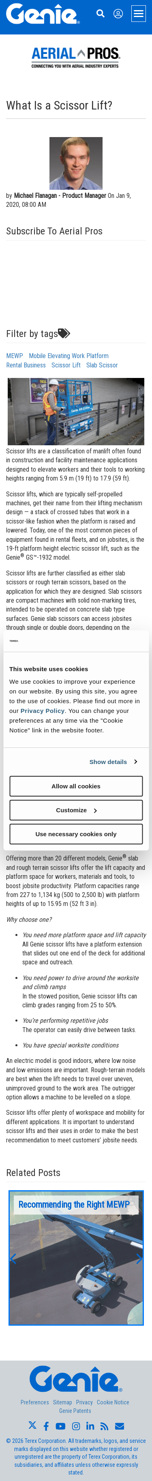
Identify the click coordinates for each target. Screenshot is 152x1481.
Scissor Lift (66, 365)
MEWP (14, 356)
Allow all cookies (76, 786)
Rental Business (26, 365)
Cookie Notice (113, 1402)
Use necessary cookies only (75, 834)
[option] (76, 1257)
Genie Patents (75, 1411)
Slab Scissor (102, 365)
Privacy (84, 1402)
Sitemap (62, 1402)
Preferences (35, 1402)
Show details (108, 761)
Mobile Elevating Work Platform (69, 356)
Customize (76, 810)
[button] (13, 1258)
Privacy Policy (43, 710)
